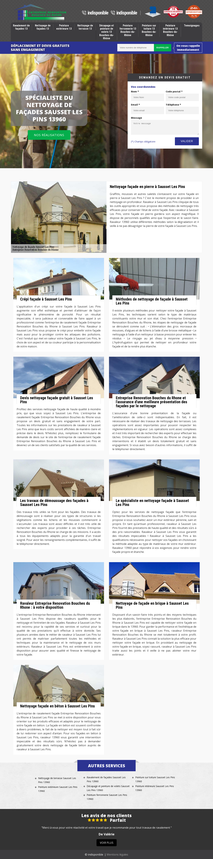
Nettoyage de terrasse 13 (85, 27)
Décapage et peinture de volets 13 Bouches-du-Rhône (106, 32)
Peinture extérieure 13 (64, 27)
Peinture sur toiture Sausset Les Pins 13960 (155, 779)
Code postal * (174, 91)
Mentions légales (117, 854)
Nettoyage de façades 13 (43, 27)
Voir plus (106, 843)
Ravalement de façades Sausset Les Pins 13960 (106, 779)
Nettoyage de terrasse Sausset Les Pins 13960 (57, 780)
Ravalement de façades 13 (21, 27)
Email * (135, 104)
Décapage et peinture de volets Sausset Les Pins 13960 (108, 788)
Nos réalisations (49, 135)
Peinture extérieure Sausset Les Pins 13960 (57, 789)
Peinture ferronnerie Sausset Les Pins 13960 (107, 796)
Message (136, 117)
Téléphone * (173, 104)
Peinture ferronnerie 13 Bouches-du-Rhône (127, 30)
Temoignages (192, 25)
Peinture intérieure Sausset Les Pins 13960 (154, 788)
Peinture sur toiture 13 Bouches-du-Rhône (149, 30)
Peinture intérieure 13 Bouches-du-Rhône (170, 30)
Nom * (135, 91)
